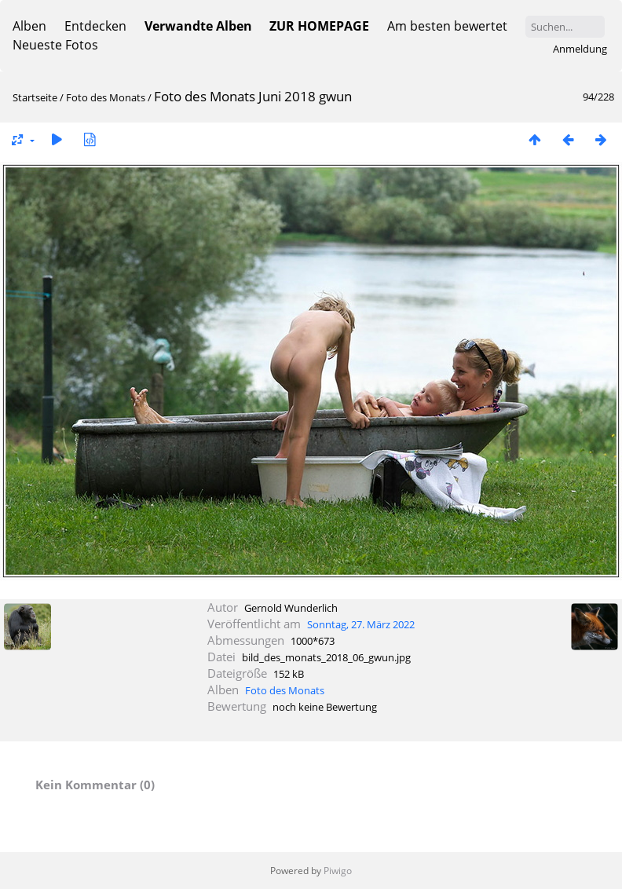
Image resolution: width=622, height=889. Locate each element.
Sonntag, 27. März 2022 (361, 624)
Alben (29, 26)
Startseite (35, 97)
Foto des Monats (107, 97)
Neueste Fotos (55, 44)
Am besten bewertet (447, 26)
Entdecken (95, 26)
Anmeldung (580, 49)
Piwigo (338, 870)
